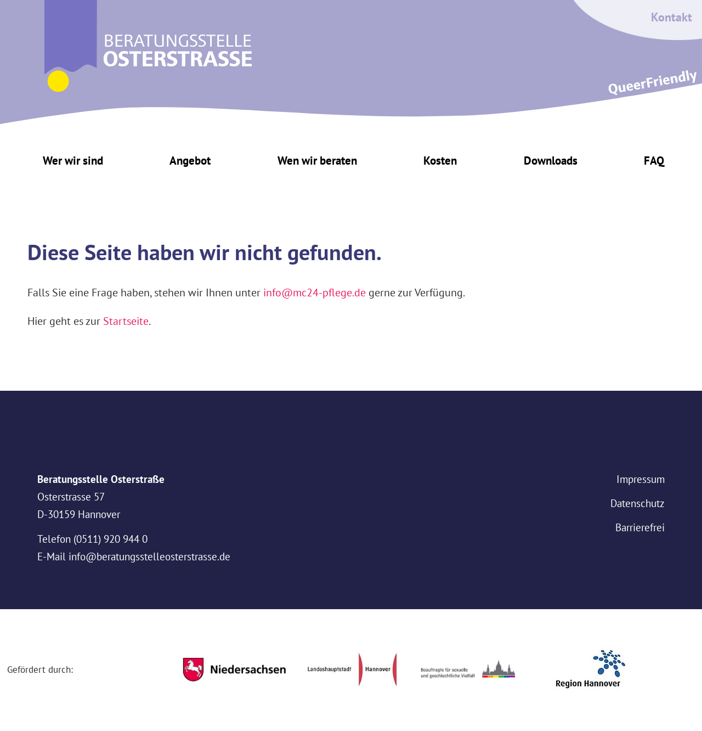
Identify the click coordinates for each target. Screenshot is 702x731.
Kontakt (671, 17)
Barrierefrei (640, 527)
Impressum (640, 479)
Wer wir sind (73, 160)
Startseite (126, 320)
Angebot (190, 160)
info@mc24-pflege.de (314, 292)
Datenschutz (637, 503)
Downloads (551, 160)
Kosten (440, 160)
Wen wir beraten (317, 160)
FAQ (654, 160)
